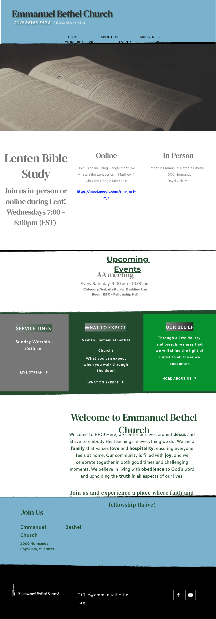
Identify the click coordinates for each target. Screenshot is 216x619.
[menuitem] (82, 37)
